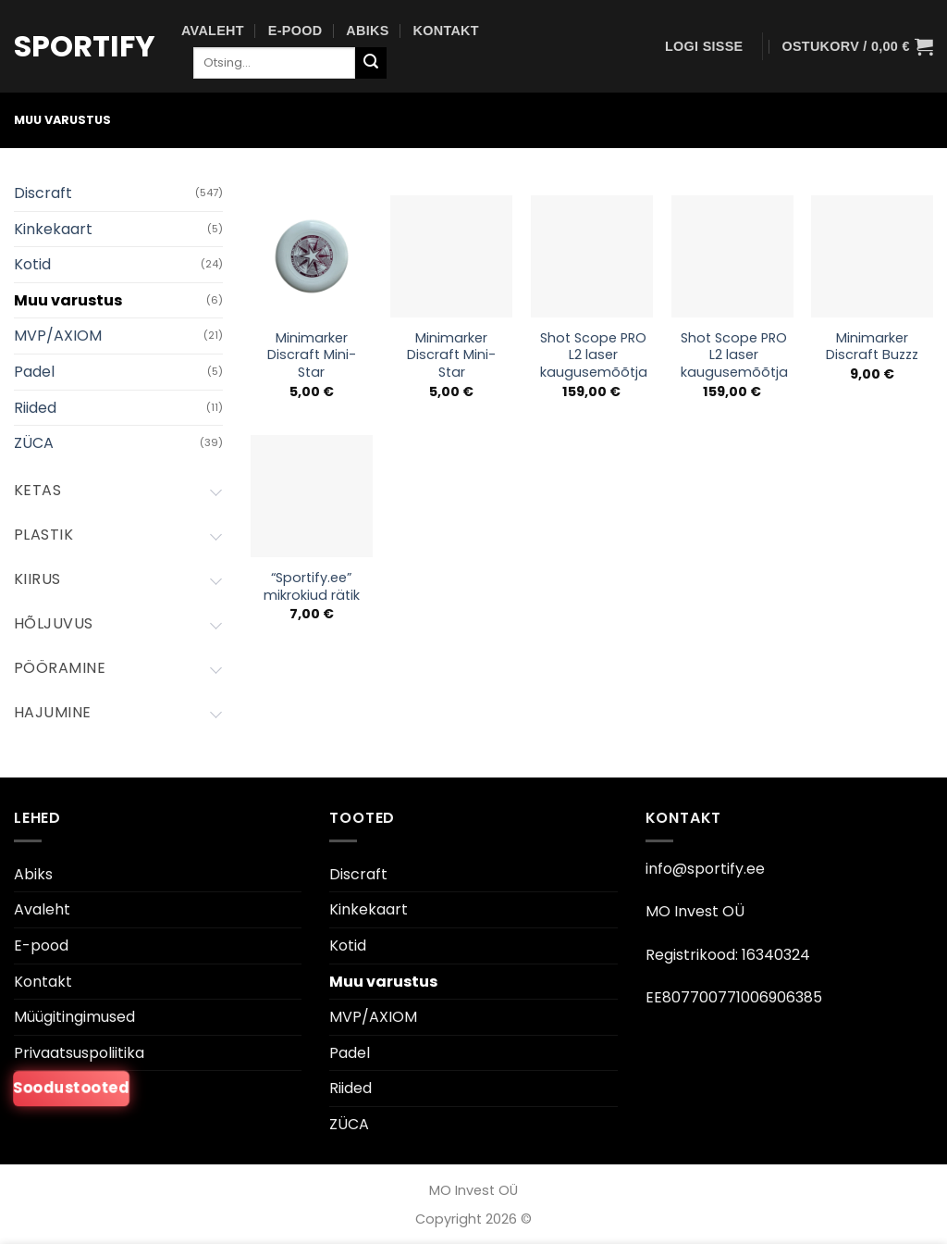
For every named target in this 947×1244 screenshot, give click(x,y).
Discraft (43, 193)
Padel (34, 371)
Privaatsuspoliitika (79, 1053)
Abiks (367, 30)
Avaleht (212, 30)
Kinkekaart (53, 229)
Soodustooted (71, 1088)
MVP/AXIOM (58, 335)
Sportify (84, 46)
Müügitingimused (74, 1016)
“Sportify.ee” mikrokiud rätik (312, 586)
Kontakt (446, 30)
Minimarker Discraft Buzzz (872, 347)
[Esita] (371, 63)
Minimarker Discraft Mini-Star (311, 355)
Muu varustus (68, 300)
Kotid (32, 264)
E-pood (295, 30)
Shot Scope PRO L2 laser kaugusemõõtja (593, 355)
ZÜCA (34, 443)
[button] (704, 46)
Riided (35, 407)
